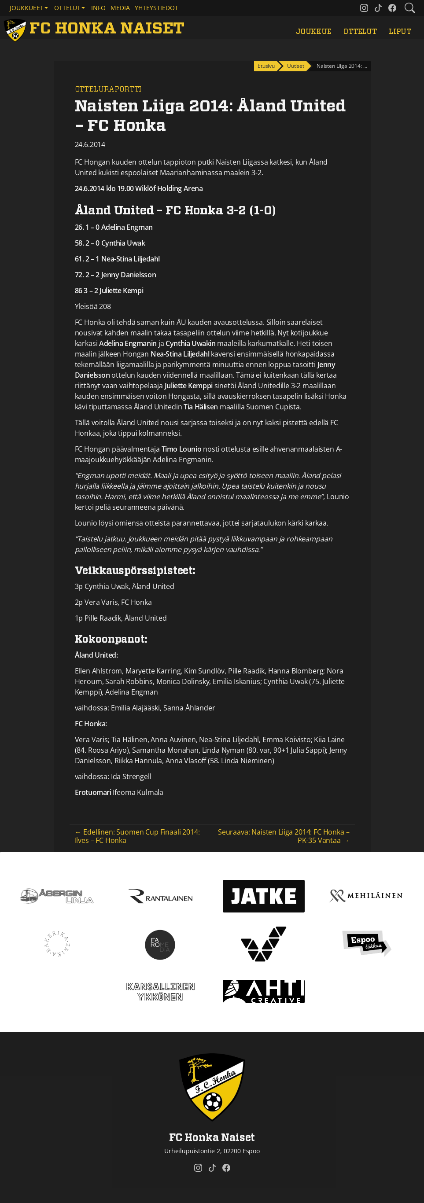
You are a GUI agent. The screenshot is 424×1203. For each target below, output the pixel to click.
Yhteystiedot (156, 8)
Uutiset (295, 66)
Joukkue (314, 31)
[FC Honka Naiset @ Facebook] (392, 8)
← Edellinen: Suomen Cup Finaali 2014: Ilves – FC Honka (137, 836)
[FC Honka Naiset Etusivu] (95, 29)
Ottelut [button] (67, 8)
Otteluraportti (108, 89)
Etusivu (266, 66)
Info (98, 8)
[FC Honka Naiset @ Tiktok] (378, 8)
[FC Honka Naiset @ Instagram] (364, 8)
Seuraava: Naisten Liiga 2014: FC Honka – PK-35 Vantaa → (284, 836)
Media (120, 8)
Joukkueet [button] (27, 8)
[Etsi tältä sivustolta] (410, 8)
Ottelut (360, 31)
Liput (400, 31)
